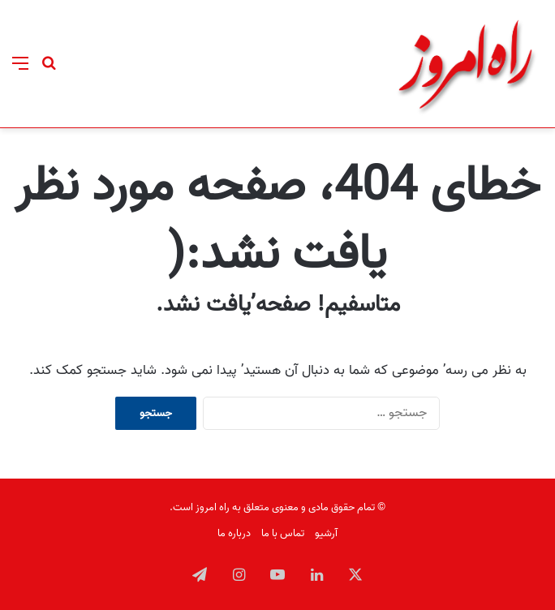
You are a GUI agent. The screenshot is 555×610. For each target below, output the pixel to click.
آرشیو (326, 533)
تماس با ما (282, 533)
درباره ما (234, 533)
